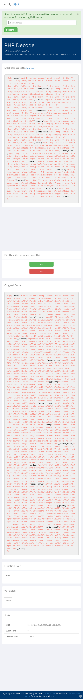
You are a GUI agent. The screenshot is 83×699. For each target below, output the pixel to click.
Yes (41, 264)
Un (14, 4)
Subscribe (11, 29)
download (29, 68)
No (41, 271)
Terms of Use (49, 693)
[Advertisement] (26, 230)
